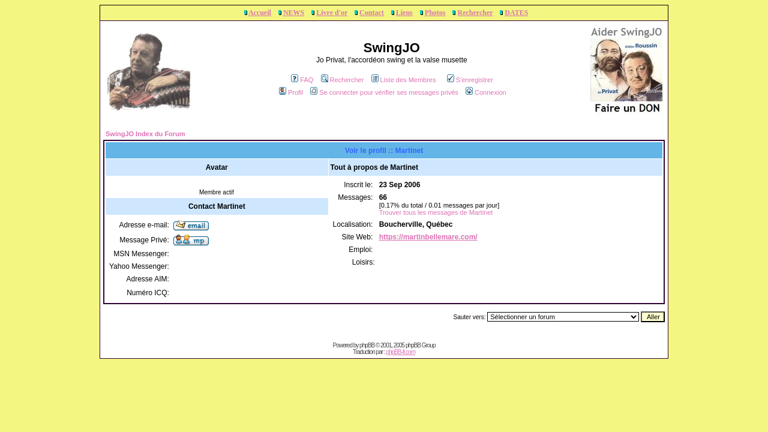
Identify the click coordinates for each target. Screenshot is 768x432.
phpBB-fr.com (400, 352)
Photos (435, 12)
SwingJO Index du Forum (145, 133)
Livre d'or (331, 12)
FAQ (302, 79)
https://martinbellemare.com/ (428, 237)
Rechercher (475, 12)
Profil (291, 92)
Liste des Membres (403, 79)
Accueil (259, 12)
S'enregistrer (470, 79)
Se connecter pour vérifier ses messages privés (384, 92)
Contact (371, 12)
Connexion (486, 92)
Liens (404, 12)
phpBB (366, 345)
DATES (516, 12)
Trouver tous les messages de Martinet (436, 212)
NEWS (293, 12)
